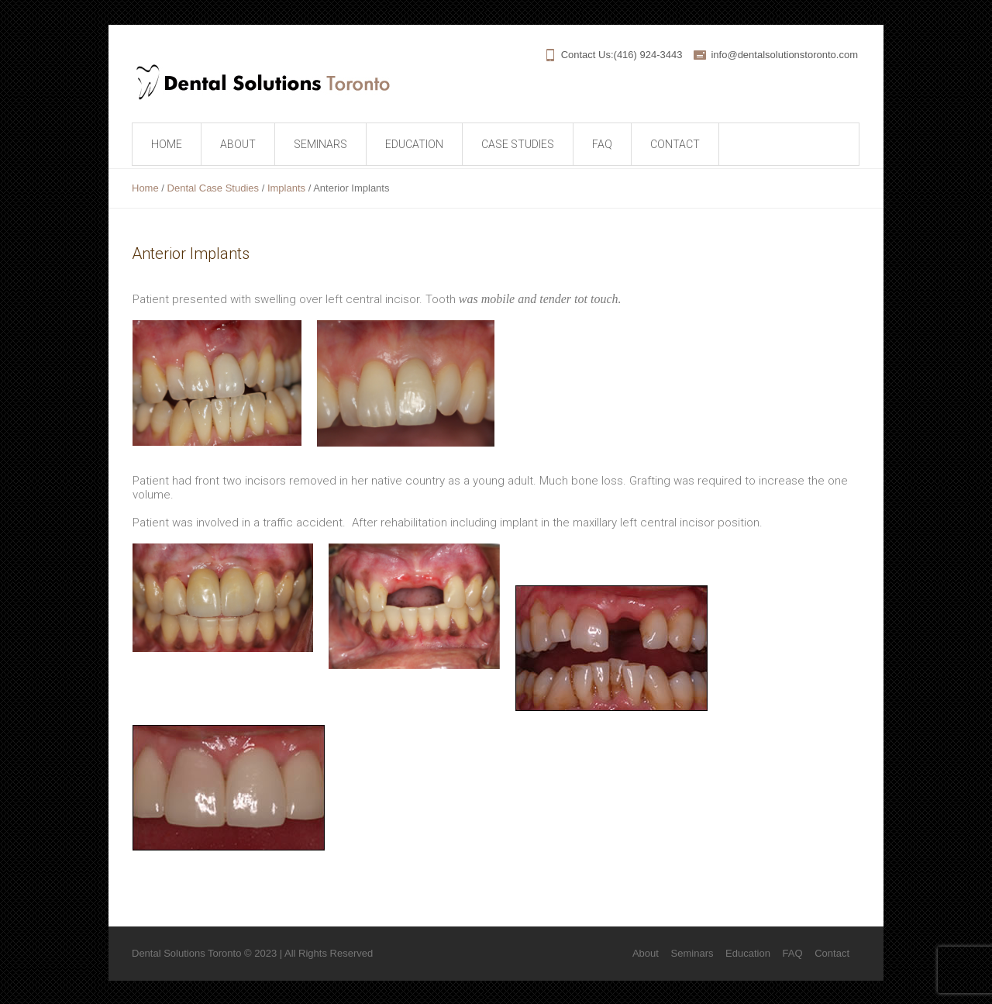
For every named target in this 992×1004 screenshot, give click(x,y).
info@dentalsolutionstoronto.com (784, 54)
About (645, 953)
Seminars (692, 953)
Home (145, 188)
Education (747, 953)
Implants (286, 188)
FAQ (793, 953)
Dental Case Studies (213, 188)
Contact (832, 953)
